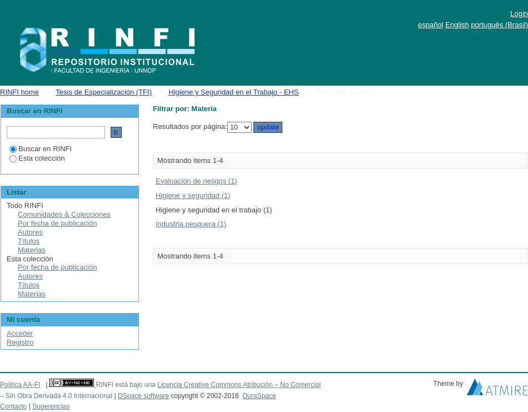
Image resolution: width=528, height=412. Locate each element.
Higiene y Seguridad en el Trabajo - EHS (233, 92)
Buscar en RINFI (40, 149)
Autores (30, 232)
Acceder (20, 333)
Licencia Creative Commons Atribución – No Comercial (239, 385)
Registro (20, 342)
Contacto (13, 406)
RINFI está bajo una (125, 385)
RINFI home (19, 92)
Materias (32, 250)
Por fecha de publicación (57, 223)
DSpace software (143, 396)
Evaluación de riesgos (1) (196, 181)
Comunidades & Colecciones (64, 214)
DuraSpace (259, 396)
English (457, 25)
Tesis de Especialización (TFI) (104, 92)
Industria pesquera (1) (191, 224)
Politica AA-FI (20, 385)
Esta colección (37, 158)
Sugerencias (50, 406)
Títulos (28, 241)
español (431, 25)
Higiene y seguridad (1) (193, 195)
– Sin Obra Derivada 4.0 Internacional (56, 396)
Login (519, 13)
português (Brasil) (499, 25)
